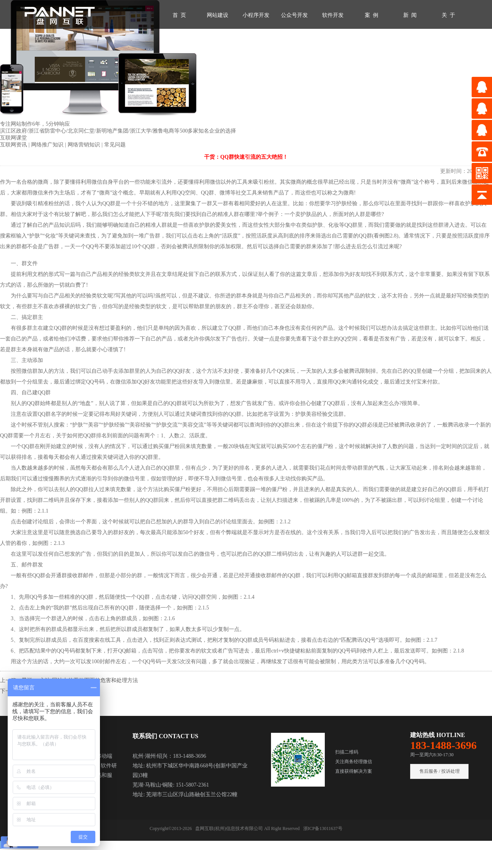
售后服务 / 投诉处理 (439, 771)
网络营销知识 (84, 145)
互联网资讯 (14, 145)
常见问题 (115, 145)
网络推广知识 (48, 145)
